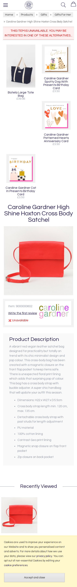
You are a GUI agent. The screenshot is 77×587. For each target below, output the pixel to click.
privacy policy (44, 556)
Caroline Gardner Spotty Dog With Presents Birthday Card (56, 83)
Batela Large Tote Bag (21, 94)
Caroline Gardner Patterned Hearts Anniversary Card (56, 138)
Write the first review (22, 313)
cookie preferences (16, 565)
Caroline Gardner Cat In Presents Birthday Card (21, 191)
